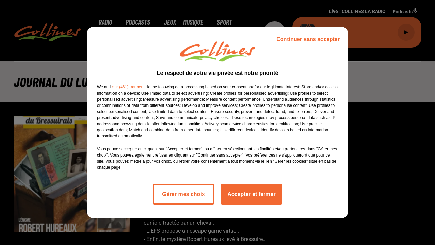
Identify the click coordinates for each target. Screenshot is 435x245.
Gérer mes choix (183, 194)
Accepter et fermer (251, 194)
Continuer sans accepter (308, 39)
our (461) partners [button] (128, 87)
